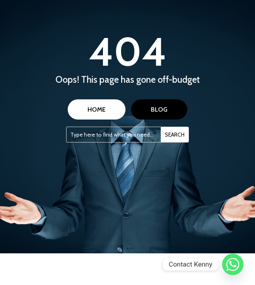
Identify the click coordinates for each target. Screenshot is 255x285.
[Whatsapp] (233, 264)
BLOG (159, 109)
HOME (97, 109)
